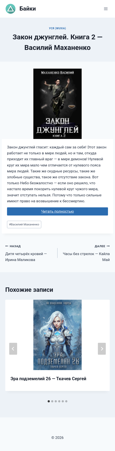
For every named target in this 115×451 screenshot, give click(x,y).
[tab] (49, 401)
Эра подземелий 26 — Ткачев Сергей (48, 378)
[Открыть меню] (106, 8)
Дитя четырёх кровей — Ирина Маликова (29, 252)
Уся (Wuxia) (57, 28)
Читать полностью (57, 211)
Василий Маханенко (24, 224)
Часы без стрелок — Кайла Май (85, 252)
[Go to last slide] (13, 349)
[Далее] (102, 349)
